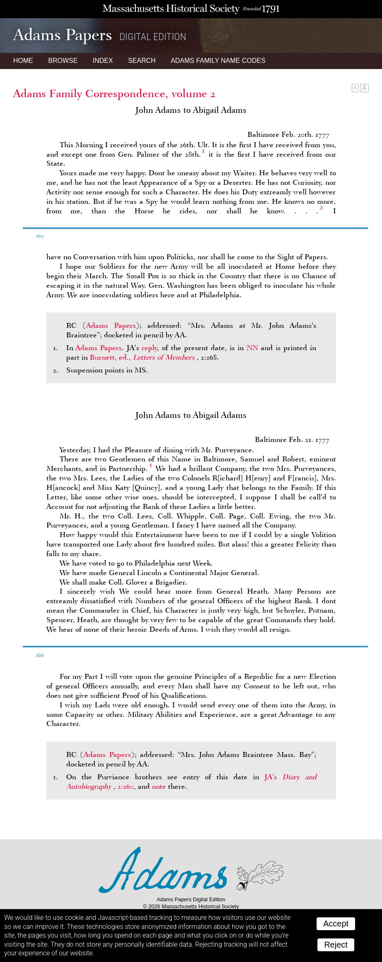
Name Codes (218, 60)
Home (23, 60)
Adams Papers (111, 325)
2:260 (126, 786)
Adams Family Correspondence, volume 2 (114, 93)
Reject (336, 944)
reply (149, 347)
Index (103, 60)
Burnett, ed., (143, 357)
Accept (335, 923)
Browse (62, 60)
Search (142, 60)
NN (252, 347)
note (159, 786)
